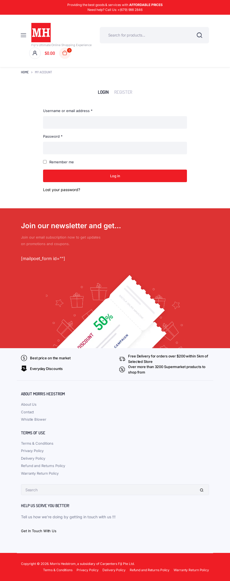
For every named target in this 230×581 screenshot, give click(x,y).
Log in (115, 176)
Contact (27, 412)
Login (103, 92)
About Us (29, 404)
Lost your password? (61, 189)
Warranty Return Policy (40, 473)
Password (53, 136)
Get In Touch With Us (38, 531)
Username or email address (68, 110)
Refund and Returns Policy (43, 465)
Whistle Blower (33, 419)
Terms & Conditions (37, 443)
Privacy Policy (32, 450)
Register (123, 92)
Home (25, 72)
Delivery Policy (33, 458)
